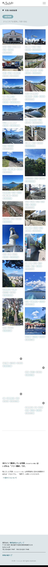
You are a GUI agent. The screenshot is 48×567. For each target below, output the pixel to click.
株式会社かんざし (16, 543)
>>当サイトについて (10, 478)
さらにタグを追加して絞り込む (15, 21)
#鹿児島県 (7, 17)
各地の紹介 (6, 555)
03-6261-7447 (10, 549)
